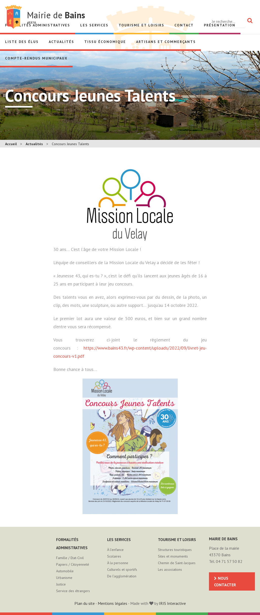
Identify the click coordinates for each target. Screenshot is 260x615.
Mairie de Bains (13, 17)
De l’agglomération (121, 576)
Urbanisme (64, 577)
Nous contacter (225, 581)
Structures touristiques (175, 549)
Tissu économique (105, 41)
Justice (61, 584)
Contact (184, 25)
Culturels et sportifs (122, 569)
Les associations (170, 569)
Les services (94, 25)
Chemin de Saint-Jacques (177, 563)
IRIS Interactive (172, 603)
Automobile (65, 571)
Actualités (61, 41)
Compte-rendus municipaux (36, 58)
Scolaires (114, 556)
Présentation (219, 25)
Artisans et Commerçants (166, 41)
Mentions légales (112, 603)
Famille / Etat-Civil (70, 558)
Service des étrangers (73, 591)
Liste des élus (22, 41)
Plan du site (84, 603)
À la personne (117, 563)
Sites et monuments (173, 556)
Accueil (11, 144)
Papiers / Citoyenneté (72, 564)
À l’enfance (115, 549)
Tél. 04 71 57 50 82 (225, 561)
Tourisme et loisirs (141, 25)
